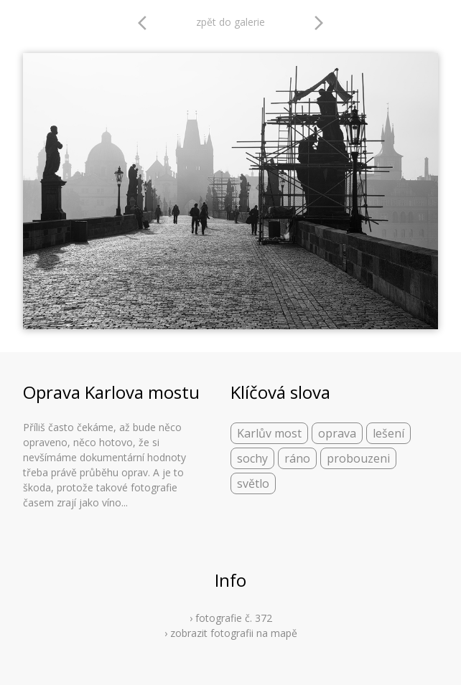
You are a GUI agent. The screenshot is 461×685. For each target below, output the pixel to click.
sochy (252, 458)
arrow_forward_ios (318, 23)
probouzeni (358, 458)
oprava (337, 433)
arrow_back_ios (146, 23)
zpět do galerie (230, 22)
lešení (388, 433)
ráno (297, 458)
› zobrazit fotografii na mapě (230, 633)
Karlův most (269, 433)
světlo (253, 483)
